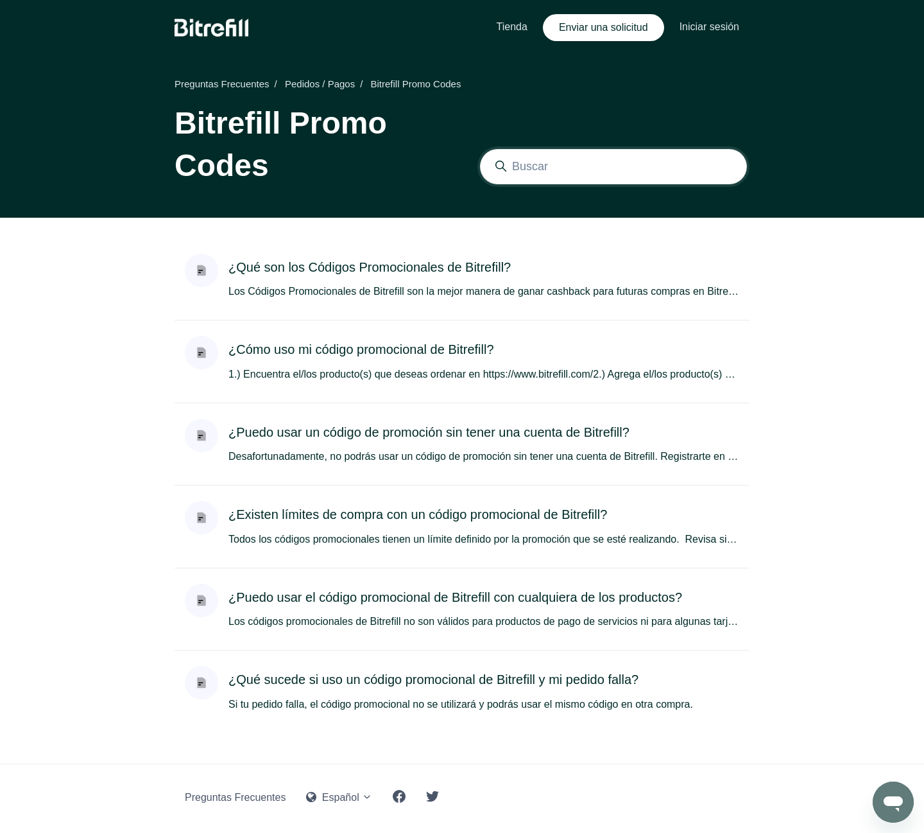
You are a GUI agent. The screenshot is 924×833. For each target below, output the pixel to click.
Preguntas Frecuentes (222, 83)
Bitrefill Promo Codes (416, 83)
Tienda (512, 26)
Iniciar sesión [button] (709, 26)
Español (339, 797)
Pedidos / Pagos (320, 83)
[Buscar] (613, 166)
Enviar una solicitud (603, 27)
